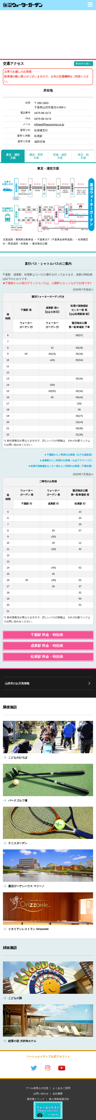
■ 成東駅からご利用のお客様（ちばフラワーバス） (66, 460)
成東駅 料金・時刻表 (47, 646)
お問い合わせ (40, 1093)
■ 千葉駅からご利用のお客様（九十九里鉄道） (69, 454)
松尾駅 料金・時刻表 (47, 657)
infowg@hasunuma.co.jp (49, 124)
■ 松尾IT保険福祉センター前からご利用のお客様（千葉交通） (61, 466)
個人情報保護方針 (59, 1099)
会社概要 (58, 1093)
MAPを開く (83, 63)
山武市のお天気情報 (17, 683)
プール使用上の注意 (37, 1088)
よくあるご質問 (61, 1088)
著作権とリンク (36, 1099)
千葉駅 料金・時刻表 (47, 635)
